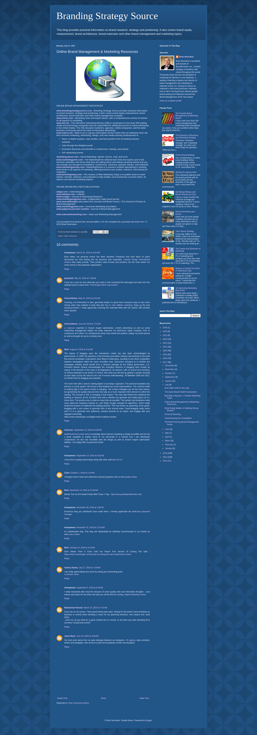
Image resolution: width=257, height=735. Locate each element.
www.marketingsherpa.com (70, 167)
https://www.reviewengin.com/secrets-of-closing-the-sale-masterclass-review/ (97, 554)
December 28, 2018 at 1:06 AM (90, 507)
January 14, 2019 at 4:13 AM (82, 547)
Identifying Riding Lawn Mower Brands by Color (186, 193)
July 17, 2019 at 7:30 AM (89, 568)
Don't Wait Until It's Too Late (177, 388)
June (167, 429)
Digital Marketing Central (135, 594)
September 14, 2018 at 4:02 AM (90, 455)
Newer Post (62, 698)
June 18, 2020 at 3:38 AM (87, 636)
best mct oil (117, 460)
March (168, 441)
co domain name (71, 574)
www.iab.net (62, 123)
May (167, 433)
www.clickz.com (64, 118)
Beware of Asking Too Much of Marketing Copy (188, 269)
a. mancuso (69, 328)
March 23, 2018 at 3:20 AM (88, 253)
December (170, 365)
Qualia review (131, 477)
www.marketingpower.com (70, 206)
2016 (165, 453)
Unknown (68, 430)
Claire (67, 473)
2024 (165, 335)
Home (103, 698)
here (142, 221)
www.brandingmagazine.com (71, 199)
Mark (66, 349)
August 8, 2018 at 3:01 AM (81, 349)
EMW (66, 617)
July (167, 385)
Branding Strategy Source (107, 15)
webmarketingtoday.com (69, 174)
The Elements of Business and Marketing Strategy (187, 136)
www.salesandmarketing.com (71, 214)
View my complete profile (170, 101)
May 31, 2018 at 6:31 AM (89, 298)
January (169, 448)
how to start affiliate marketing (118, 305)
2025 (165, 331)
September (170, 377)
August (168, 381)
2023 (165, 339)
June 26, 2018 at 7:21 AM (90, 324)
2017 (165, 362)
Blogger (148, 720)
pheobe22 (68, 278)
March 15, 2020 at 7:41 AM (95, 608)
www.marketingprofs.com (69, 159)
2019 (165, 354)
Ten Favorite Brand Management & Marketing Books (187, 115)
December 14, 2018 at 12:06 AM (84, 490)
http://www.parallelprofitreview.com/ (126, 494)
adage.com (62, 191)
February (169, 444)
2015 (165, 457)
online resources (70, 236)
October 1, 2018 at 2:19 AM (82, 473)
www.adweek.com (65, 194)
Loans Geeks (74, 534)
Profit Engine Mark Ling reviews (103, 285)
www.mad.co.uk (64, 133)
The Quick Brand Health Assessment (181, 392)
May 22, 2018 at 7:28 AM (85, 278)
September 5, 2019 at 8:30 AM (90, 588)
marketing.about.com (67, 157)
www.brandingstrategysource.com (74, 110)
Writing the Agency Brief (186, 172)
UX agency (130, 640)
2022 (165, 343)
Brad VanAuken (186, 57)
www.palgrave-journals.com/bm (72, 209)
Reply (66, 269)
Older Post (144, 698)
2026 (165, 327)
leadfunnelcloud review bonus (77, 434)
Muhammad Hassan (73, 608)
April (167, 437)
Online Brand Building (185, 155)
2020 (165, 350)
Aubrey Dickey (71, 568)
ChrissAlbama (71, 298)
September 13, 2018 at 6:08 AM (88, 430)
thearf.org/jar (63, 196)
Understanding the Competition (178, 418)
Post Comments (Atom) (78, 703)
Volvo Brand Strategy (185, 231)
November (170, 369)
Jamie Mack (69, 636)
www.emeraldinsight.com (69, 201)
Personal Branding (173, 414)
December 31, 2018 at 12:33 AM (91, 527)
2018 (165, 358)
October (169, 373)
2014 (165, 461)
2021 (165, 347)
